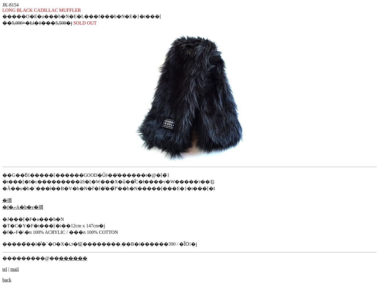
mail (14, 269)
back (6, 279)
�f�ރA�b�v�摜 (22, 207)
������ (73, 258)
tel (4, 269)
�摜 (7, 200)
